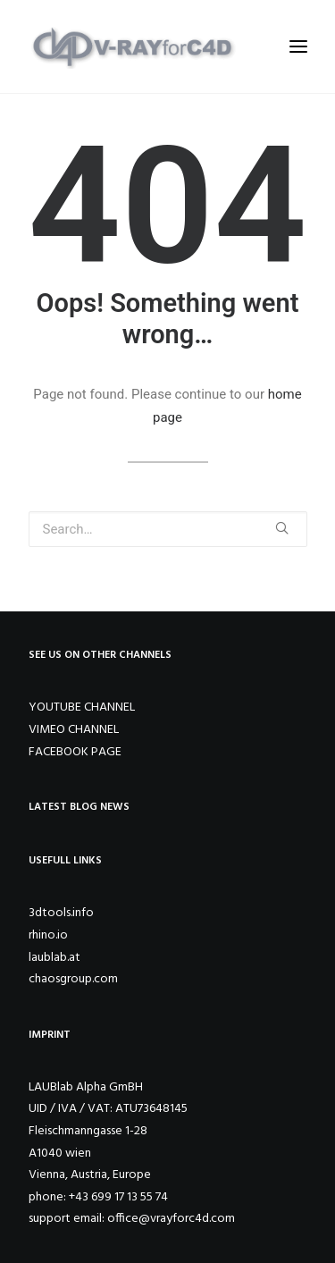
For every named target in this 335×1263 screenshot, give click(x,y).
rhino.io (48, 935)
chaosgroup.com (73, 979)
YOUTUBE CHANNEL (82, 707)
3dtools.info (61, 913)
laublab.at (54, 957)
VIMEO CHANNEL (74, 730)
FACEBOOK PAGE (75, 752)
